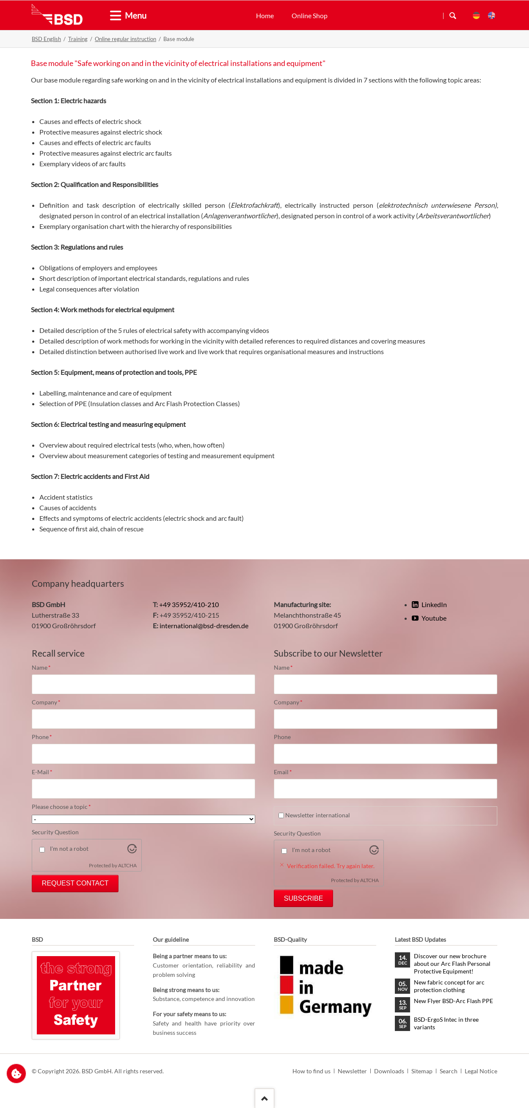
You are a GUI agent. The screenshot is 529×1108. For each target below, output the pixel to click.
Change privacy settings (16, 1073)
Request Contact (75, 883)
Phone (46, 737)
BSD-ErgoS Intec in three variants (446, 1023)
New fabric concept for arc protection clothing (449, 986)
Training (78, 39)
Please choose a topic (61, 806)
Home (265, 15)
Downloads (389, 1071)
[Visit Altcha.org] (132, 851)
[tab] (112, 16)
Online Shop (310, 15)
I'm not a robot (69, 848)
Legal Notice (481, 1071)
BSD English (46, 39)
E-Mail (46, 772)
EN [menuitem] (491, 15)
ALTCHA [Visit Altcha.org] (127, 865)
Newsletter (352, 1071)
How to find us (311, 1071)
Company (46, 702)
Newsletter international (317, 815)
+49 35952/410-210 (189, 604)
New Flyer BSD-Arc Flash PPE (453, 1000)
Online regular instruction (125, 39)
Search (452, 15)
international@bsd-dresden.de (204, 625)
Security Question (55, 832)
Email (288, 772)
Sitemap (422, 1071)
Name (46, 667)
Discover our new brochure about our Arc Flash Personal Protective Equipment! (452, 963)
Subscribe (303, 898)
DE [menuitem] (476, 15)
